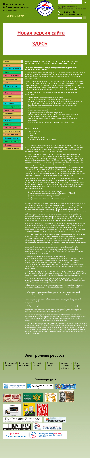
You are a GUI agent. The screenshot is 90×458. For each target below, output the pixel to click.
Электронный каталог (15, 16)
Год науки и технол (11, 138)
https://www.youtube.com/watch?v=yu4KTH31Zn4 (42, 258)
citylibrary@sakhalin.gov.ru (71, 14)
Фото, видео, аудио (77, 365)
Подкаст (8, 89)
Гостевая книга (10, 103)
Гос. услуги (8, 100)
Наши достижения (11, 79)
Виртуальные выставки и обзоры (66, 365)
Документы (9, 96)
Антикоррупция (10, 110)
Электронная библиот (13, 76)
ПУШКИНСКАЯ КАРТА (12, 148)
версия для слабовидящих (70, 2)
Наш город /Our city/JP (13, 69)
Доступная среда (11, 128)
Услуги (7, 83)
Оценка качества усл (12, 131)
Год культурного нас (12, 142)
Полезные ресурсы (12, 107)
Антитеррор (9, 114)
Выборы (8, 124)
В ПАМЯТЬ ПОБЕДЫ (11, 135)
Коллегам (8, 93)
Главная (7, 62)
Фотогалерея (9, 117)
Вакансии (8, 121)
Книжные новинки (11, 86)
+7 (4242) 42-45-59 (67, 12)
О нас (7, 72)
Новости (8, 65)
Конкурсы (8, 145)
